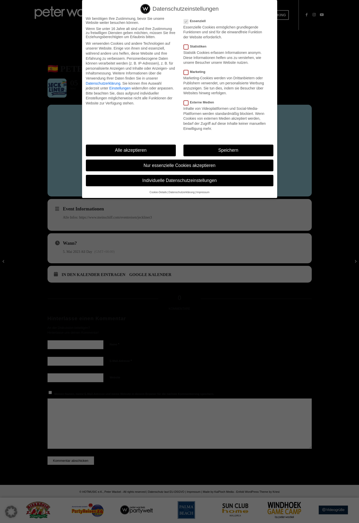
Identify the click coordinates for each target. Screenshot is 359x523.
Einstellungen (120, 88)
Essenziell (196, 21)
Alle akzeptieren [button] (131, 150)
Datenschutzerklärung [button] (182, 192)
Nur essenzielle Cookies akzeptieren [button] (179, 165)
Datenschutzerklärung (103, 83)
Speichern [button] (228, 150)
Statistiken (197, 46)
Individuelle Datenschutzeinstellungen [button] (179, 180)
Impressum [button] (202, 192)
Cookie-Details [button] (158, 192)
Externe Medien (200, 102)
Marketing (196, 72)
